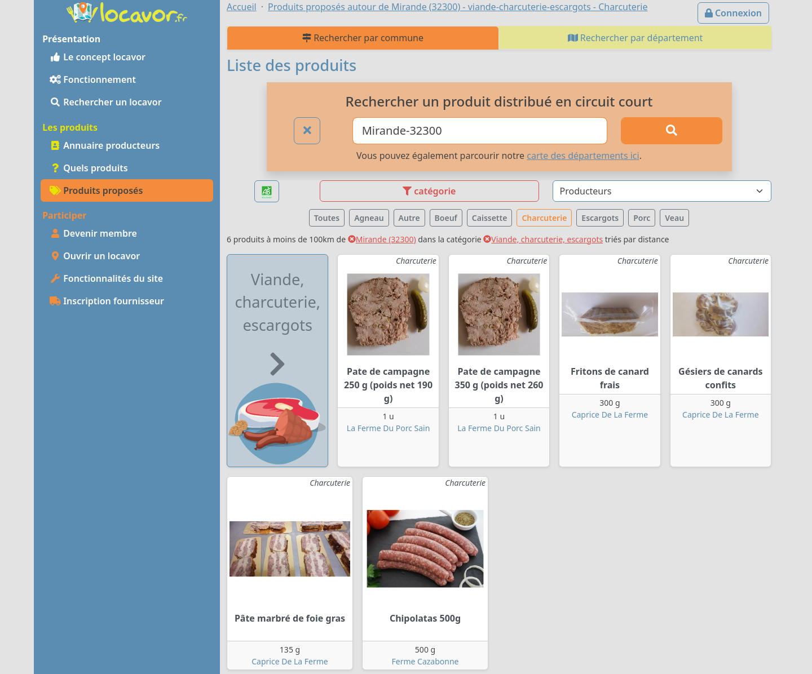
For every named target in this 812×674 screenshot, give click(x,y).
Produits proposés (96, 190)
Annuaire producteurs (105, 145)
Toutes (326, 217)
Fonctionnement (93, 79)
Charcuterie (544, 217)
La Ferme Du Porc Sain (388, 428)
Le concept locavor (97, 57)
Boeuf (446, 217)
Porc (641, 217)
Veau (674, 217)
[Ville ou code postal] (480, 130)
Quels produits (89, 168)
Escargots (600, 217)
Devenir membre (93, 233)
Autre (409, 217)
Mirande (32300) (382, 239)
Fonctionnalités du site (106, 278)
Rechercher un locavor (106, 102)
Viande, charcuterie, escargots (543, 239)
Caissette (490, 217)
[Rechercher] (671, 130)
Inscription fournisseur (107, 301)
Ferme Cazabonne (425, 661)
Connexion (733, 13)
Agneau (368, 217)
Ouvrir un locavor (95, 256)
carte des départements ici (583, 155)
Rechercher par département (635, 38)
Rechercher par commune (362, 38)
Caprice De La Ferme (610, 414)
